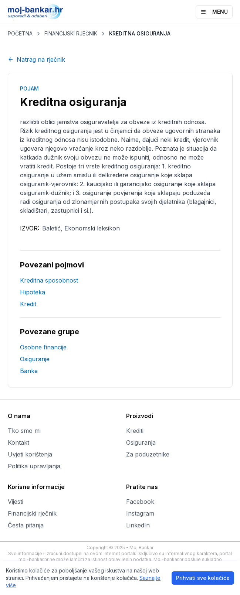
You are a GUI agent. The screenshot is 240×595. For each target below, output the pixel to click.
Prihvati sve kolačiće (203, 578)
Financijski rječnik (32, 513)
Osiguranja (141, 442)
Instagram (140, 513)
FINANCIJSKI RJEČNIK (70, 33)
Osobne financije (43, 347)
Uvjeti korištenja (30, 454)
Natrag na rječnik (36, 59)
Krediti (134, 430)
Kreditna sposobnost (49, 280)
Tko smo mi (24, 430)
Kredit (28, 304)
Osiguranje (35, 359)
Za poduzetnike (147, 454)
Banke (29, 371)
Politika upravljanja (34, 466)
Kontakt (18, 442)
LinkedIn (138, 525)
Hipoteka (32, 292)
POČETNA (20, 33)
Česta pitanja (26, 525)
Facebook (140, 501)
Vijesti (15, 501)
